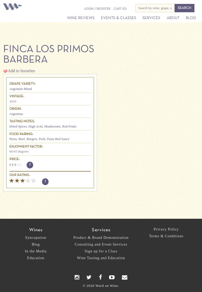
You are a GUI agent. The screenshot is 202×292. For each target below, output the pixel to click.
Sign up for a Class (101, 251)
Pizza (13, 139)
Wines (36, 230)
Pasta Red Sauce (58, 139)
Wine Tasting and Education (101, 258)
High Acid (35, 126)
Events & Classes (118, 18)
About (173, 18)
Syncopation (35, 238)
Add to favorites (21, 71)
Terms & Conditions (166, 236)
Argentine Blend (20, 89)
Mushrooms (52, 126)
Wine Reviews (80, 18)
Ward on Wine (13, 7)
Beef (22, 139)
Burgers (32, 139)
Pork (42, 139)
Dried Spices (18, 126)
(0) (120, 9)
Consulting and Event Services (101, 244)
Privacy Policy (166, 229)
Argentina (16, 114)
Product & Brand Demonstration (100, 238)
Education (35, 258)
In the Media (36, 251)
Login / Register (97, 9)
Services (151, 18)
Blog (191, 18)
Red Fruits (69, 126)
